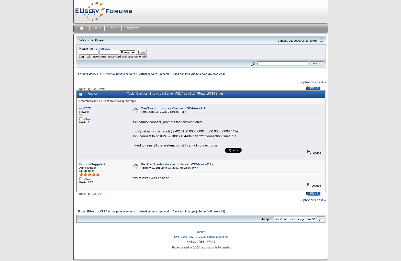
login (92, 48)
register (104, 48)
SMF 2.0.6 (180, 236)
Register (132, 28)
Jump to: (267, 219)
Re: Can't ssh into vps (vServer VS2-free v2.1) (177, 164)
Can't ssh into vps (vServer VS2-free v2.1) (174, 108)
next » (321, 82)
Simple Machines (217, 236)
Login (112, 28)
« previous (308, 82)
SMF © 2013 (197, 236)
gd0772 (85, 108)
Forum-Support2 (92, 164)
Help (97, 28)
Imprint (201, 231)
